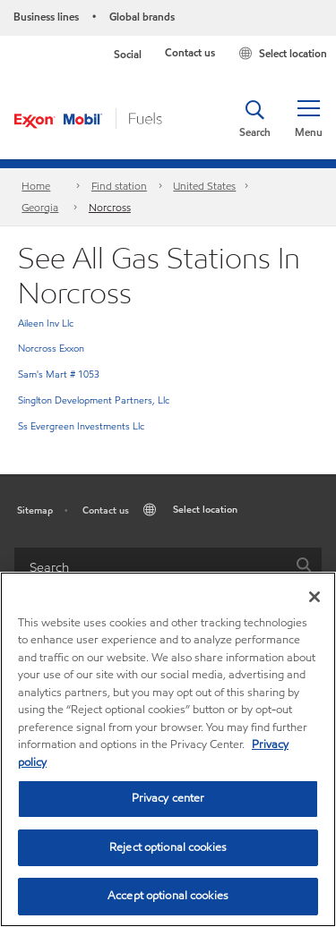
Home (36, 185)
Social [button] (128, 54)
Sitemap (35, 510)
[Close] (314, 597)
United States (204, 185)
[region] (168, 749)
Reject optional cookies (168, 847)
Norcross (110, 207)
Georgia (40, 207)
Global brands (142, 16)
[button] (308, 119)
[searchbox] (150, 568)
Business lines (46, 16)
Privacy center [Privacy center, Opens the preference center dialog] (168, 798)
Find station (119, 185)
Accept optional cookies (168, 896)
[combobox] (168, 568)
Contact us (190, 52)
